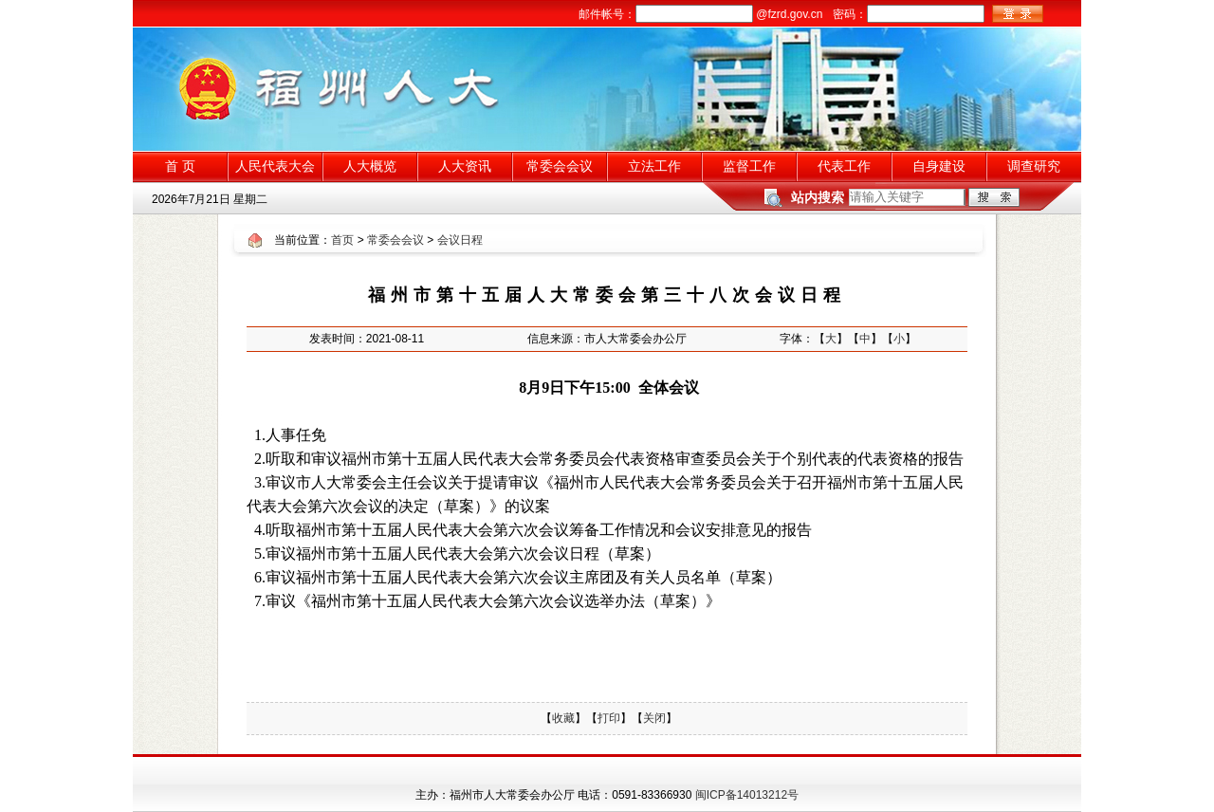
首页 (342, 240)
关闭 (654, 718)
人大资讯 (464, 166)
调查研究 (1033, 166)
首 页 (180, 166)
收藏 (563, 718)
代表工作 (844, 166)
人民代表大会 (275, 166)
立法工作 (654, 166)
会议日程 (460, 240)
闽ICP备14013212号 (747, 795)
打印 (609, 718)
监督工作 (749, 166)
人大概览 (369, 166)
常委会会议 (559, 166)
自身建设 (939, 166)
